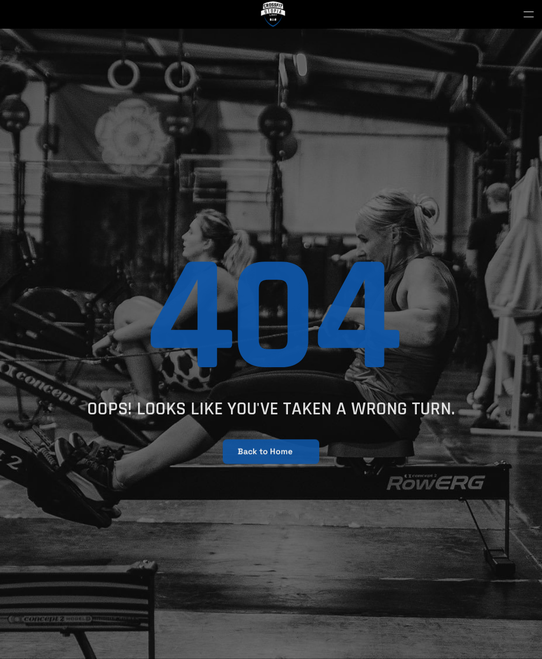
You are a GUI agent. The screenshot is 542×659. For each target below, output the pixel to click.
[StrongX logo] (273, 14)
